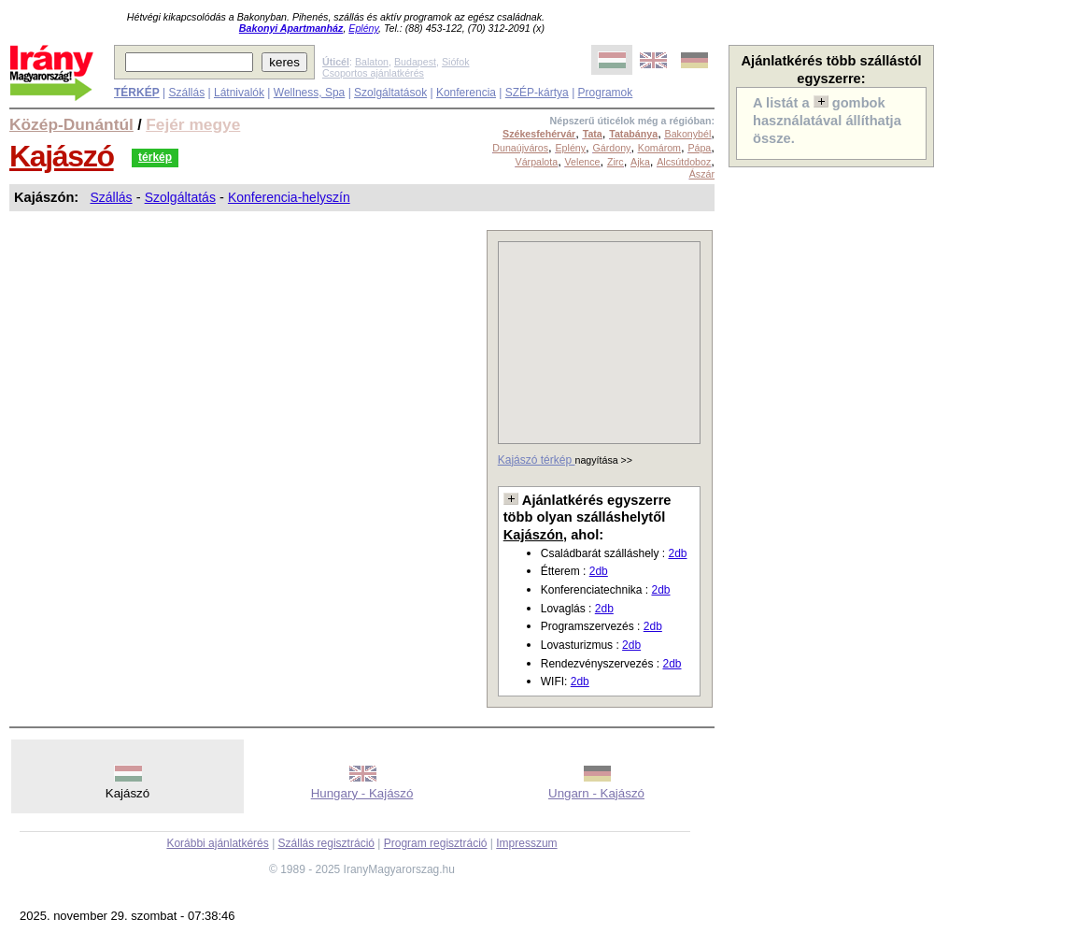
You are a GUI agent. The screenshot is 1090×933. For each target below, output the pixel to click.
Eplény (363, 28)
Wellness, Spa (309, 92)
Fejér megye (193, 124)
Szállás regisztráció (326, 843)
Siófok (456, 61)
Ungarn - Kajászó (596, 793)
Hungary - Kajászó (362, 793)
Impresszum (526, 843)
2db (677, 553)
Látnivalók (239, 92)
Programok (605, 92)
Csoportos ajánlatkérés (373, 73)
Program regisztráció (436, 843)
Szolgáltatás (180, 197)
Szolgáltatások (390, 92)
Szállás (186, 92)
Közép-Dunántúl (71, 124)
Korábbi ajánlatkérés (217, 843)
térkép (155, 157)
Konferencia (466, 92)
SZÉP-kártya (537, 92)
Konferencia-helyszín (289, 197)
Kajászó (61, 156)
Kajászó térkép (536, 459)
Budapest (415, 61)
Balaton (372, 61)
